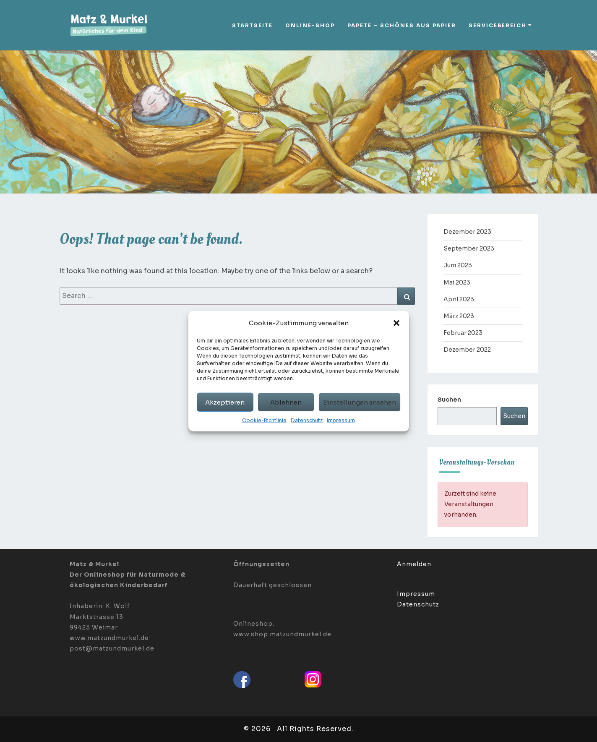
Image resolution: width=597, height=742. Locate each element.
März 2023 (458, 316)
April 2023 (458, 299)
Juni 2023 (457, 265)
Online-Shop (310, 25)
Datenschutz (307, 420)
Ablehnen (286, 402)
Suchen (449, 399)
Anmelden (414, 564)
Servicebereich (498, 25)
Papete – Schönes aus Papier (401, 25)
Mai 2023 (456, 282)
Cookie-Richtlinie (264, 420)
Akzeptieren (225, 402)
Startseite (252, 25)
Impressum (341, 420)
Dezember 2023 (467, 231)
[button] (396, 323)
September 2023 (468, 248)
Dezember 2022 (467, 349)
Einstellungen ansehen (359, 402)
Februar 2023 (462, 333)
